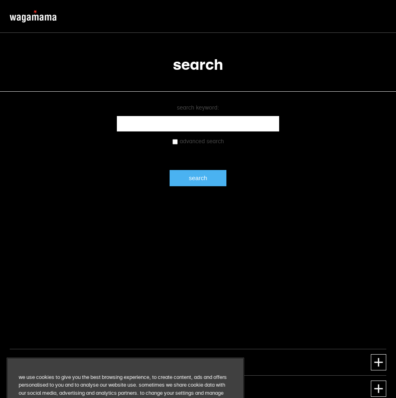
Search (198, 177)
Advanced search (202, 141)
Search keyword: (198, 108)
